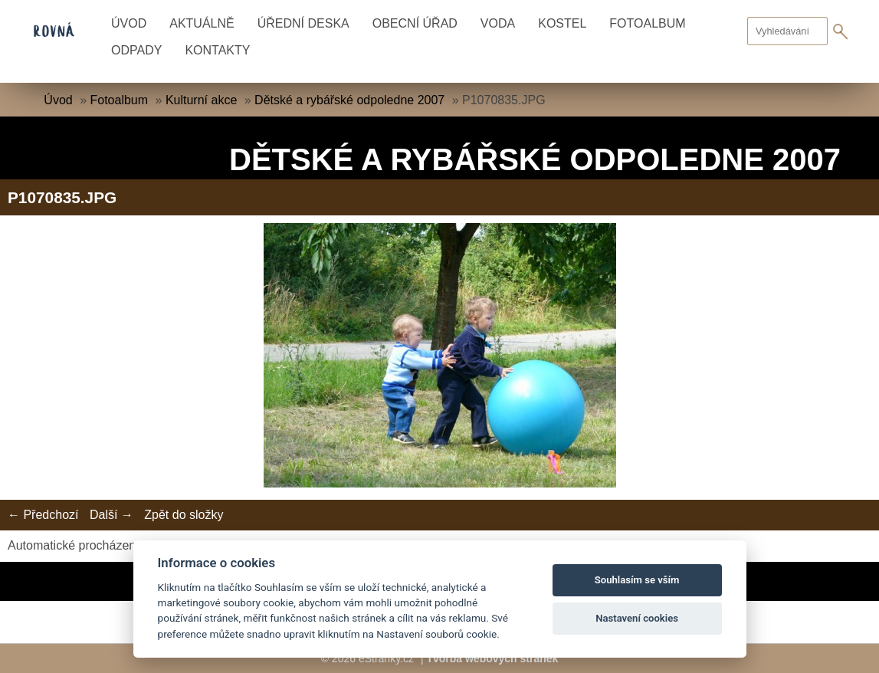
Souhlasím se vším (637, 580)
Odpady (136, 50)
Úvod (128, 23)
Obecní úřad (415, 23)
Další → (111, 514)
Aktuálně (201, 23)
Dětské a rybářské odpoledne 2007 (349, 100)
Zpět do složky (183, 514)
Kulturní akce (201, 100)
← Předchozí (43, 514)
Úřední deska (303, 23)
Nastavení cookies (636, 618)
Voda (497, 23)
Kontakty (217, 50)
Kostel (562, 23)
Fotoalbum (647, 23)
